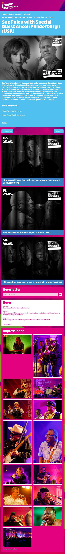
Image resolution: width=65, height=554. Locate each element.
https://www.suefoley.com (12, 111)
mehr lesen (51, 100)
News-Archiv (7, 324)
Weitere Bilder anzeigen (10, 549)
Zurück (4, 123)
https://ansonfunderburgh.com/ (14, 115)
